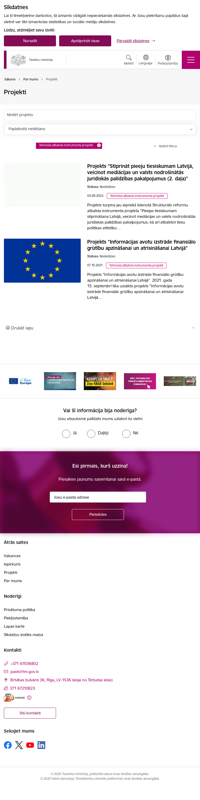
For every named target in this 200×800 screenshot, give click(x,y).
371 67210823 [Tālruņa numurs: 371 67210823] (22, 688)
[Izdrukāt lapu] (100, 328)
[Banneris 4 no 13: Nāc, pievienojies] (140, 380)
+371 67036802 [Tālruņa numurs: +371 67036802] (24, 663)
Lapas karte (14, 626)
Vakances (12, 555)
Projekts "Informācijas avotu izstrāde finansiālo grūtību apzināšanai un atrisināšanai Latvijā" (141, 245)
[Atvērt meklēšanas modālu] (128, 60)
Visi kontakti (30, 712)
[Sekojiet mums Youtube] (30, 745)
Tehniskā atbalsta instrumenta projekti (137, 196)
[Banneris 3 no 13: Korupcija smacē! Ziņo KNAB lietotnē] (100, 380)
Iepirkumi (12, 564)
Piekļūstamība (16, 617)
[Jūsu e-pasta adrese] (98, 497)
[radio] (69, 433)
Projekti (10, 572)
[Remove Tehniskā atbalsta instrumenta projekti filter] (99, 145)
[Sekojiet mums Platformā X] (19, 745)
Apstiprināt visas (85, 40)
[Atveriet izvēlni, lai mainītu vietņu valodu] (145, 60)
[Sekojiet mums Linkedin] (41, 745)
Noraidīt (30, 40)
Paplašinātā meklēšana (27, 128)
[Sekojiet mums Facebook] (8, 745)
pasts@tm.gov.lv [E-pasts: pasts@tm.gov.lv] (24, 671)
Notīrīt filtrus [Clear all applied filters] (168, 146)
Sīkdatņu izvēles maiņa (23, 634)
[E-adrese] (14, 697)
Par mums (13, 580)
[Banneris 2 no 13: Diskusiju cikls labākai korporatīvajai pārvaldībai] (60, 380)
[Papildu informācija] (29, 698)
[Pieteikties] (98, 514)
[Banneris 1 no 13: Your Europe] (20, 380)
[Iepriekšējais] (10, 381)
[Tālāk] (190, 381)
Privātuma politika (19, 609)
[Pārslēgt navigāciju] (191, 60)
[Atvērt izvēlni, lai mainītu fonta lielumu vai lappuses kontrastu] (167, 60)
